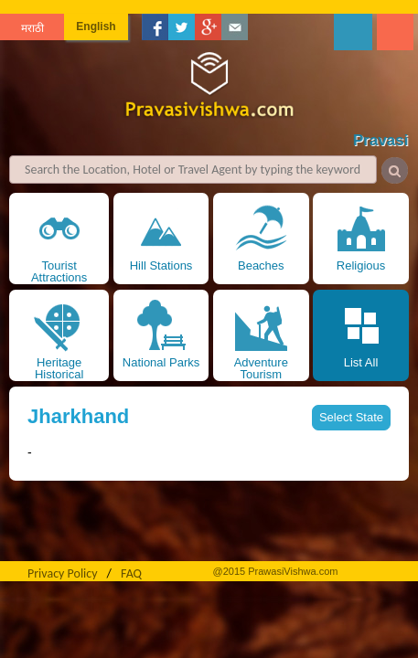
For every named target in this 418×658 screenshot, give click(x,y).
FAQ (131, 573)
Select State (351, 417)
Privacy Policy (62, 573)
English (95, 26)
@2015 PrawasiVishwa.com (275, 571)
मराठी (32, 28)
